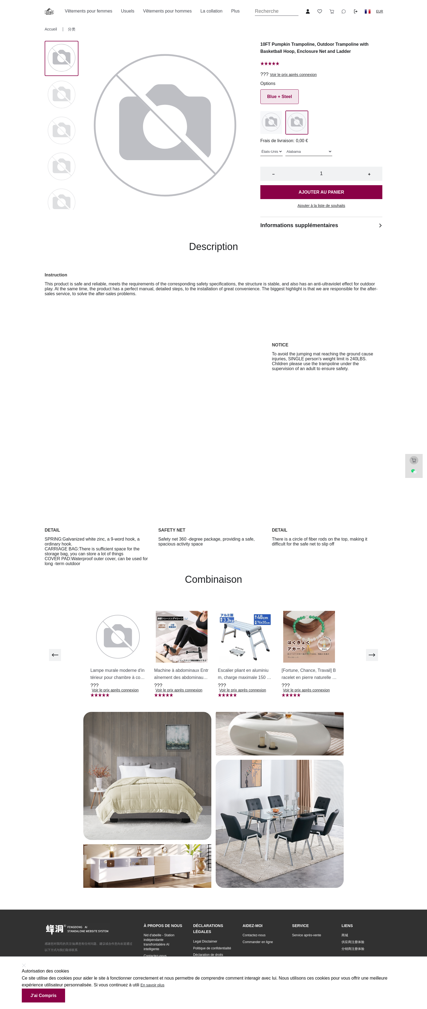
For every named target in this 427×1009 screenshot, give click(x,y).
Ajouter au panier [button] (321, 192)
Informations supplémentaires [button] (321, 225)
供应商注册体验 (352, 942)
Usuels (127, 11)
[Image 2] (61, 131)
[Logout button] (355, 11)
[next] (372, 655)
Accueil (51, 29)
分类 (71, 29)
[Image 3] (61, 167)
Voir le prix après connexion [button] (293, 74)
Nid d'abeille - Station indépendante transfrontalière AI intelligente (159, 942)
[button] (367, 11)
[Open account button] (307, 11)
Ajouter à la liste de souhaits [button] (321, 205)
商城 (344, 935)
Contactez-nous (155, 956)
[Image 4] (61, 203)
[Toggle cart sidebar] (331, 11)
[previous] (55, 655)
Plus (235, 11)
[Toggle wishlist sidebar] (319, 11)
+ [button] (369, 174)
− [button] (273, 174)
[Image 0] (61, 58)
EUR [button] (379, 11)
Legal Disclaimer (205, 941)
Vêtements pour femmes (88, 11)
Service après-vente (306, 935)
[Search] (276, 11)
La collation (211, 11)
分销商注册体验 (352, 949)
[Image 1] (61, 95)
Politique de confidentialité (212, 948)
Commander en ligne (258, 942)
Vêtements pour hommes (167, 11)
